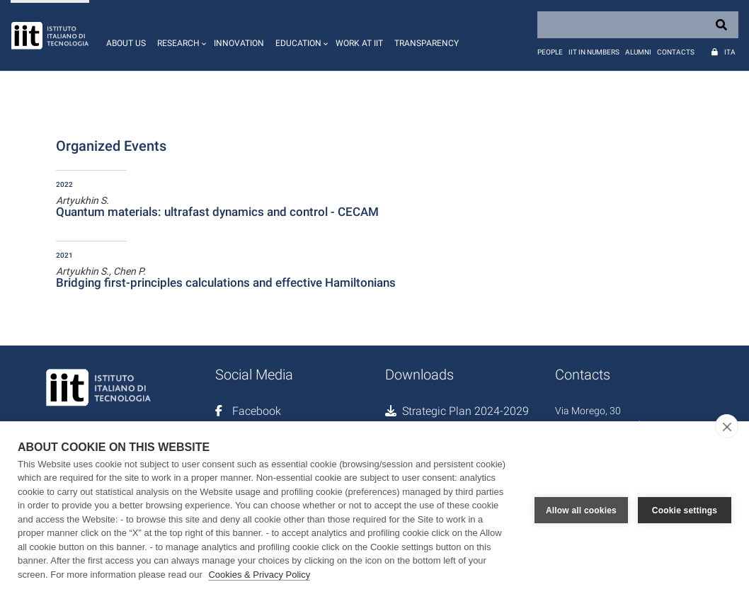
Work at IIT (359, 43)
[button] (179, 35)
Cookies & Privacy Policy (259, 574)
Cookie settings (684, 510)
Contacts (675, 52)
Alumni (638, 52)
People (550, 52)
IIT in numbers (593, 52)
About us (126, 43)
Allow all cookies (581, 510)
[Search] (637, 24)
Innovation (239, 43)
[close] (726, 426)
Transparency (426, 43)
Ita (730, 52)
